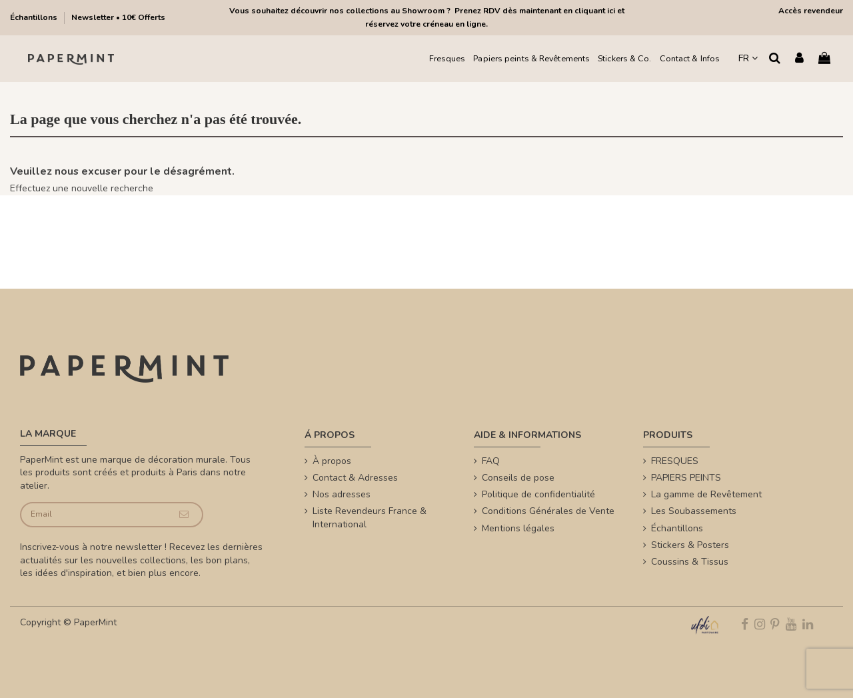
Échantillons (34, 17)
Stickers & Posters (690, 545)
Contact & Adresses (355, 477)
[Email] (93, 515)
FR (748, 58)
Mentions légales (518, 528)
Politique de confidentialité (538, 494)
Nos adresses (342, 494)
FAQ (491, 461)
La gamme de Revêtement (706, 494)
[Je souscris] (184, 515)
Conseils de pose (518, 477)
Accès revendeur (810, 10)
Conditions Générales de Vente (548, 511)
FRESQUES (674, 461)
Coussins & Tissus (689, 561)
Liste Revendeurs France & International (369, 518)
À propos (332, 461)
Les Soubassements (693, 511)
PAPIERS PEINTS (686, 477)
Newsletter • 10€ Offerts (118, 17)
